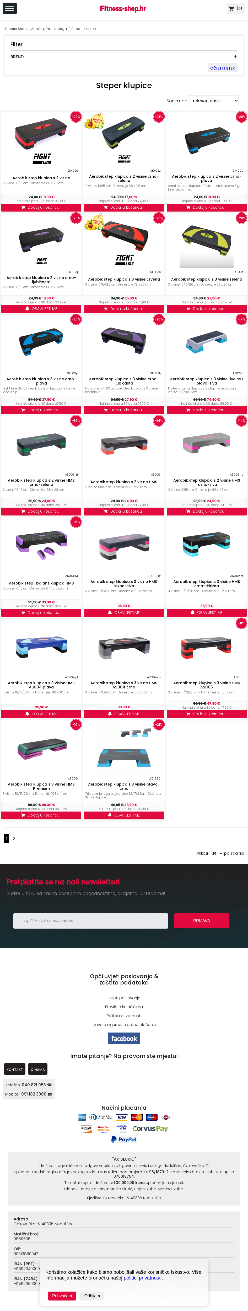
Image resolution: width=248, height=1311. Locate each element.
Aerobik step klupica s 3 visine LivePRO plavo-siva (206, 381)
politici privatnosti (143, 1278)
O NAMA (38, 1069)
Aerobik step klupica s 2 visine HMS (123, 482)
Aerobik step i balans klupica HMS (41, 583)
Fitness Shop (16, 28)
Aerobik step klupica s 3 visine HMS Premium (41, 786)
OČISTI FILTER (222, 68)
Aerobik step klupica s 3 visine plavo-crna (124, 786)
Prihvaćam (62, 1296)
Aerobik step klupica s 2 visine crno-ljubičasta (41, 280)
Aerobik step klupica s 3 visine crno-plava (41, 381)
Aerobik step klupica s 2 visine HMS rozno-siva (206, 482)
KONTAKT (15, 1069)
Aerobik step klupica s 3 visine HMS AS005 (206, 685)
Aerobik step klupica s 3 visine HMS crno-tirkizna (206, 584)
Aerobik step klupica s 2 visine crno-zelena (124, 178)
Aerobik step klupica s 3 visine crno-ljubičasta (124, 381)
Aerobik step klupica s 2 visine (41, 178)
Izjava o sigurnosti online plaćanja (124, 1024)
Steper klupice (83, 28)
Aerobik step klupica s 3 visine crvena (124, 279)
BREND (17, 57)
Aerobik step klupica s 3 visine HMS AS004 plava (41, 685)
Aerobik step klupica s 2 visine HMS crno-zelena (41, 482)
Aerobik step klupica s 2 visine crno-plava (206, 178)
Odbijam (92, 1296)
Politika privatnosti (124, 1015)
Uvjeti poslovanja (124, 998)
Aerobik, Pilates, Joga (49, 28)
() (234, 8)
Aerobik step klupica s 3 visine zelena (206, 279)
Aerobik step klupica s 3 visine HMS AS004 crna (123, 685)
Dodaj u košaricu (41, 207)
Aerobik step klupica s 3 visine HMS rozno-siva (123, 584)
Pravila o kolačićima (124, 1006)
